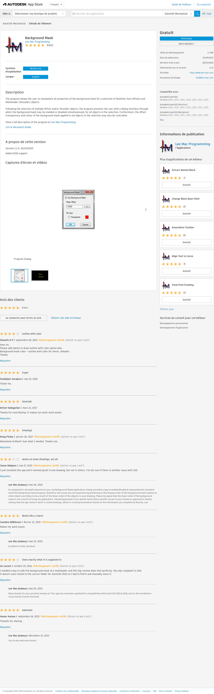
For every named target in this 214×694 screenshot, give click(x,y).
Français (56, 4)
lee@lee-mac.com (204, 77)
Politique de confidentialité (67, 691)
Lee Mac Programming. (63, 122)
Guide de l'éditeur (181, 4)
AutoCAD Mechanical (14, 23)
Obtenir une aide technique (66, 318)
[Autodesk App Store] (23, 4)
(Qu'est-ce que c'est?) (77, 340)
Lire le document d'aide (18, 127)
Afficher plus (167, 309)
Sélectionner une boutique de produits (36, 13)
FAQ (154, 691)
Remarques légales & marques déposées (99, 691)
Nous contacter (165, 691)
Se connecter (204, 4)
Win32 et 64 (35, 68)
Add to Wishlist (187, 43)
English (35, 76)
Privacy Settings (182, 691)
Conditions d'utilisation (130, 691)
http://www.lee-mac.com (201, 72)
